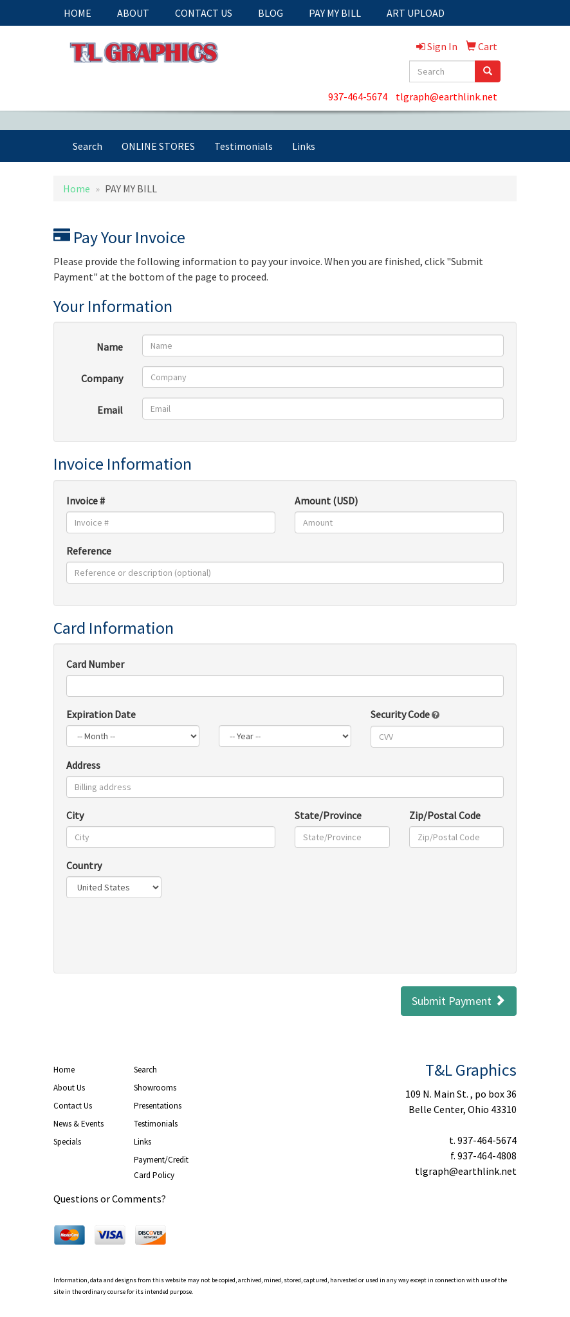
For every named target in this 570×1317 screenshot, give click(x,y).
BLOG (270, 12)
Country (84, 865)
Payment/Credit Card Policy (161, 1167)
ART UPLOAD (416, 12)
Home (76, 188)
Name (110, 346)
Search (87, 146)
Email (110, 409)
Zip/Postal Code (445, 815)
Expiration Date (101, 714)
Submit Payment (459, 1000)
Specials (67, 1141)
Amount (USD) (326, 500)
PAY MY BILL (335, 12)
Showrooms (155, 1087)
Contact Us (72, 1105)
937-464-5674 (357, 96)
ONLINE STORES (158, 146)
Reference (88, 550)
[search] (488, 71)
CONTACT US (203, 12)
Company (102, 378)
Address (83, 765)
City (75, 815)
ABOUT (133, 12)
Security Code (405, 714)
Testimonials (243, 146)
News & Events (78, 1123)
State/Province (328, 815)
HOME (77, 12)
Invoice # (85, 500)
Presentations (157, 1105)
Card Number (95, 664)
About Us (69, 1087)
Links (303, 146)
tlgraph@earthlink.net (446, 96)
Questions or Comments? (109, 1198)
